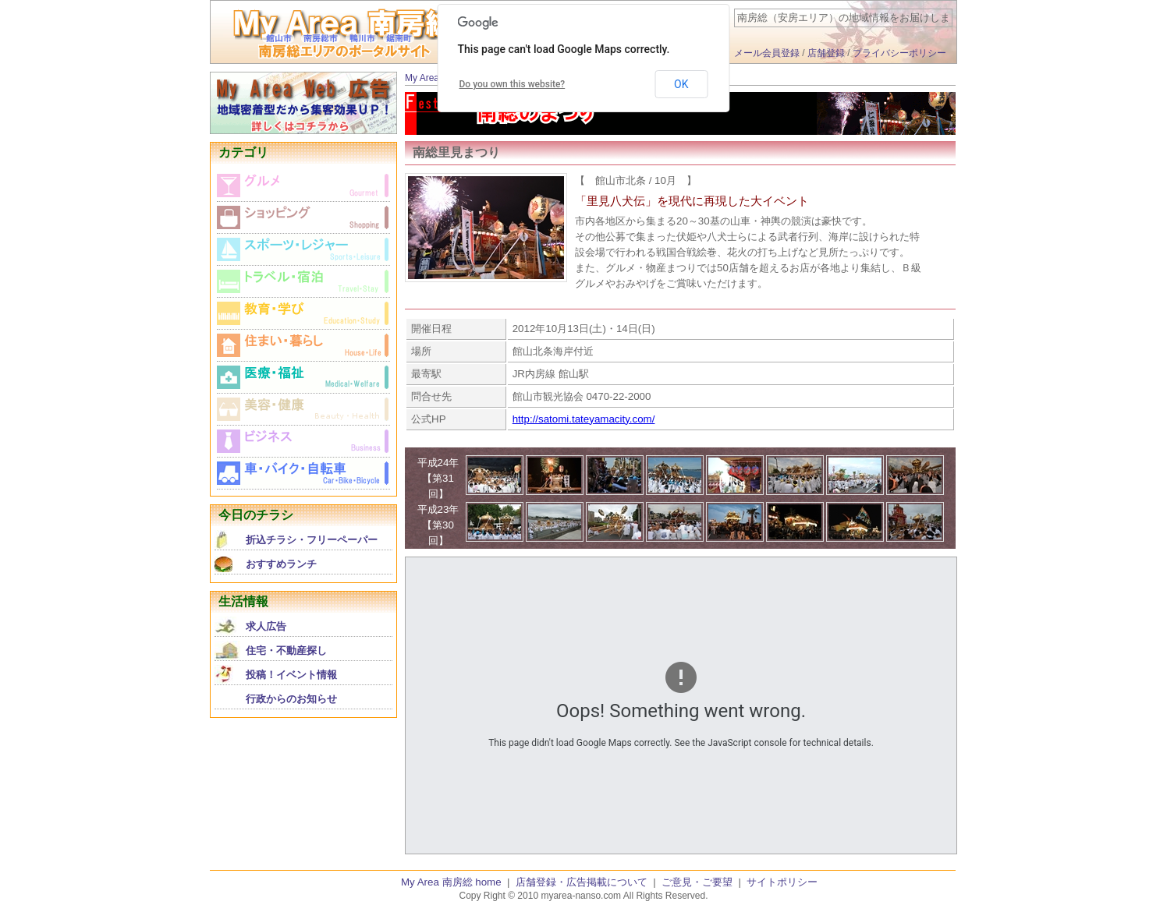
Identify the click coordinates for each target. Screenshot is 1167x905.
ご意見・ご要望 (697, 882)
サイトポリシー (782, 882)
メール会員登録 (767, 53)
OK (681, 84)
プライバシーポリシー (899, 53)
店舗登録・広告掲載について (581, 882)
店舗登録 (826, 53)
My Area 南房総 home (451, 882)
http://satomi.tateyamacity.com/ (584, 419)
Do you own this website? (512, 84)
